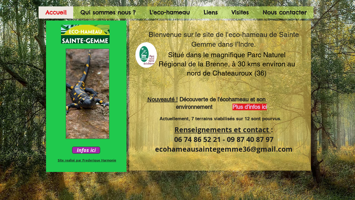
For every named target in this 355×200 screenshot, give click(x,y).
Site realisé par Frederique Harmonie (87, 160)
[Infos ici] (86, 150)
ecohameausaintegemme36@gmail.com (224, 149)
